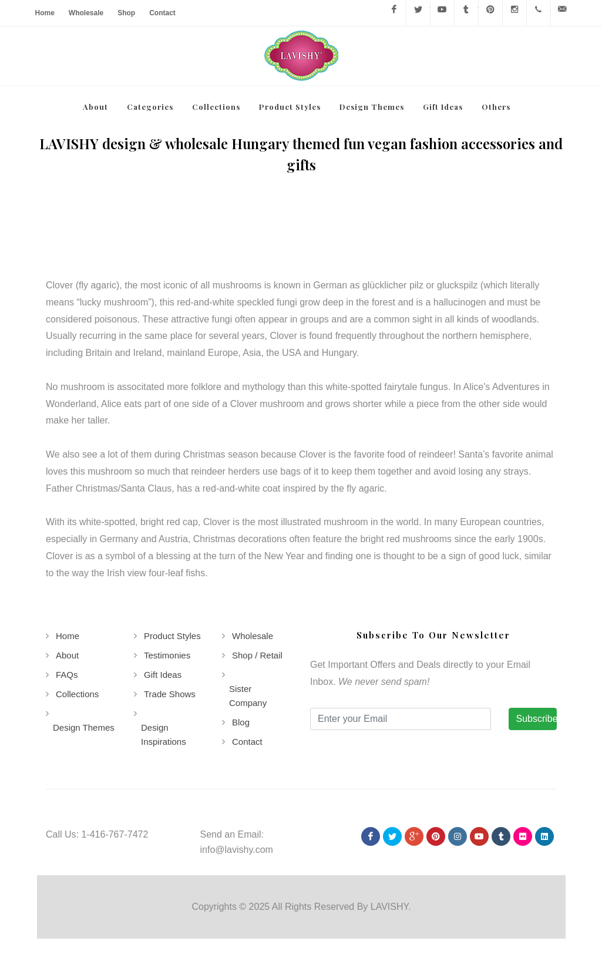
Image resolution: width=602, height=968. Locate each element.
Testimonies (166, 655)
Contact (162, 13)
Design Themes (84, 727)
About (67, 655)
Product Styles (171, 636)
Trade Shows (169, 694)
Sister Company (247, 696)
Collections (77, 694)
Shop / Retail (256, 655)
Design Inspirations (163, 734)
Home (45, 13)
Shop (126, 13)
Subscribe (536, 719)
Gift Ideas (162, 675)
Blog (240, 722)
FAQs (67, 675)
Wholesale (86, 13)
